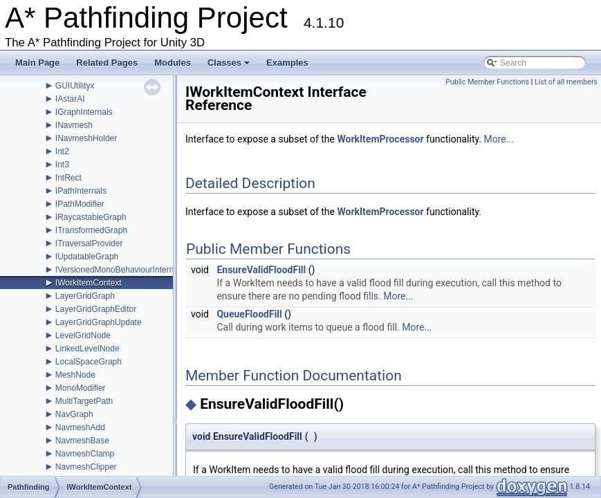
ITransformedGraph (91, 230)
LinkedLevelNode (87, 348)
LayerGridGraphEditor (95, 309)
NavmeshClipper (86, 467)
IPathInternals (81, 191)
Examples (287, 62)
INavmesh (74, 125)
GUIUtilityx (75, 86)
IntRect (68, 178)
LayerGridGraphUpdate (98, 322)
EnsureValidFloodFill (261, 269)
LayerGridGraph (85, 296)
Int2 (62, 151)
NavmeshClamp (84, 454)
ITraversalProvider (89, 243)
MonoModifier (80, 388)
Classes (229, 66)
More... (499, 139)
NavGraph (74, 414)
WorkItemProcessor (380, 139)
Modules (172, 62)
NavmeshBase (82, 440)
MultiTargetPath (84, 401)
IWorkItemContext (88, 283)
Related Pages (107, 62)
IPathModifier (79, 204)
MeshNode (75, 375)
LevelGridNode (83, 335)
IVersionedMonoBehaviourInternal (118, 270)
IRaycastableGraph (91, 217)
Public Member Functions (487, 81)
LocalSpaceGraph (88, 362)
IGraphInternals (84, 112)
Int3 (62, 164)
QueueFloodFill (248, 314)
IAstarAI (70, 99)
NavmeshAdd (80, 427)
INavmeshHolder (86, 138)
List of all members (566, 81)
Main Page (37, 62)
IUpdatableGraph (86, 256)
